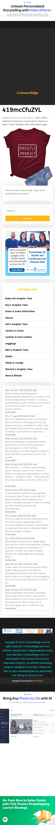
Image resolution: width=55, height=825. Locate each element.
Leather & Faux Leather (18, 337)
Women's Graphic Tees (19, 369)
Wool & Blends (13, 375)
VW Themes (38, 681)
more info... (11, 412)
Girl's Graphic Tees (16, 324)
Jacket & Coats (14, 330)
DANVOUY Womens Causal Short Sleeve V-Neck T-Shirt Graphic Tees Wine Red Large (25, 123)
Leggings (10, 343)
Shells (8, 356)
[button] (27, 103)
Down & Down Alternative (20, 311)
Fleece (9, 317)
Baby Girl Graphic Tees (18, 298)
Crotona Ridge (27, 93)
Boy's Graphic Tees (16, 305)
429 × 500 (40, 117)
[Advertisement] (27, 61)
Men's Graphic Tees (16, 349)
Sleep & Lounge (14, 362)
